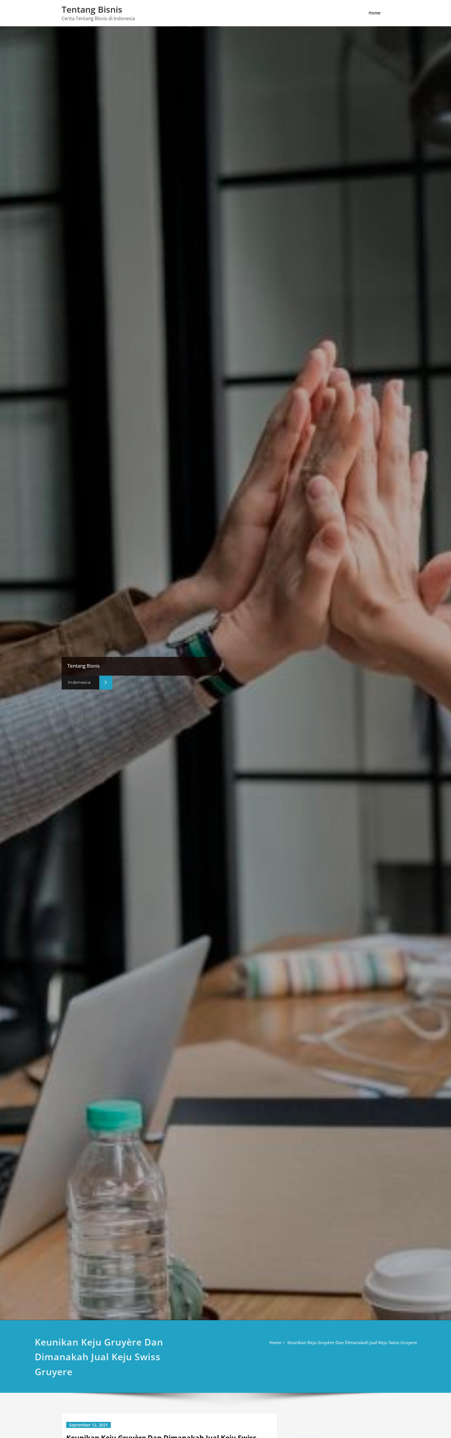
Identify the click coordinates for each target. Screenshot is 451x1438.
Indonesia (79, 682)
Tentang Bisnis (92, 9)
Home (374, 13)
